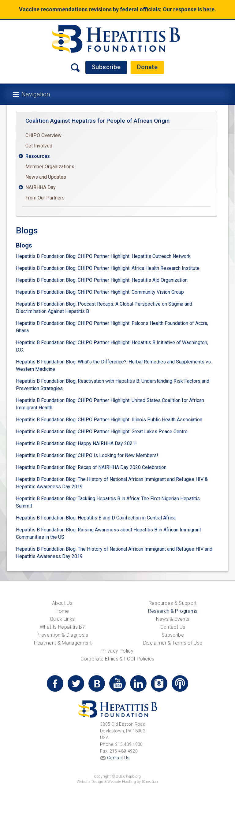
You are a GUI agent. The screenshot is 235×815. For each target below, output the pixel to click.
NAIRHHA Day (40, 187)
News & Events (173, 619)
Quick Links (62, 619)
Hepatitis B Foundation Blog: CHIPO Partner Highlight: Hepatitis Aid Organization (102, 280)
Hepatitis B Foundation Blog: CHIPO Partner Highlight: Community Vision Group (100, 292)
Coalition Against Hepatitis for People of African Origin (97, 120)
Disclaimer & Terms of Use (173, 643)
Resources (37, 156)
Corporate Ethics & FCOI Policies (117, 659)
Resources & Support (173, 603)
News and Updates (45, 177)
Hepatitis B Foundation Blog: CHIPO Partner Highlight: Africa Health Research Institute (108, 268)
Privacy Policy (117, 651)
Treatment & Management (62, 643)
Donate (147, 67)
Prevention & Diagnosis (62, 635)
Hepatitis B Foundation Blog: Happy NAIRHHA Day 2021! (76, 443)
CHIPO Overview (43, 135)
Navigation (35, 94)
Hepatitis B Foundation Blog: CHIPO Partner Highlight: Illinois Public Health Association (109, 419)
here (208, 9)
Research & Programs (173, 611)
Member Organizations (49, 166)
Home (62, 611)
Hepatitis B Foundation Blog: (46, 518)
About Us (62, 603)
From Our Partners (45, 198)
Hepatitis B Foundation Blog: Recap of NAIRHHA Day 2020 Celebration (91, 467)
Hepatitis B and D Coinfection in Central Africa (127, 518)
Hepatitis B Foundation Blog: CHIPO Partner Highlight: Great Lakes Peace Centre (102, 431)
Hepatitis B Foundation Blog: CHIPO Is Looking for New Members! (87, 455)
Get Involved (38, 146)
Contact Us (172, 627)
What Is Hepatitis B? (62, 627)
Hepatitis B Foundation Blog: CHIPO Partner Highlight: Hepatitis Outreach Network (103, 256)
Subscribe (106, 67)
